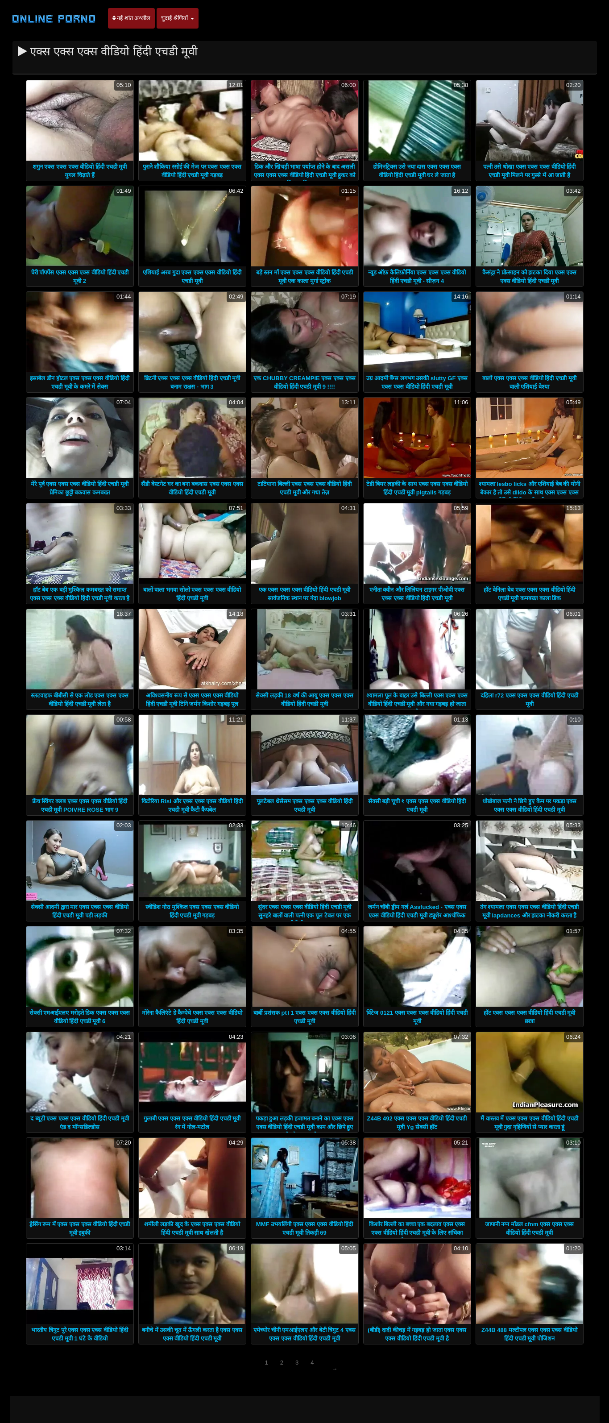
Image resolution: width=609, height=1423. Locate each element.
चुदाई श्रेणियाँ (177, 18)
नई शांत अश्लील (131, 18)
